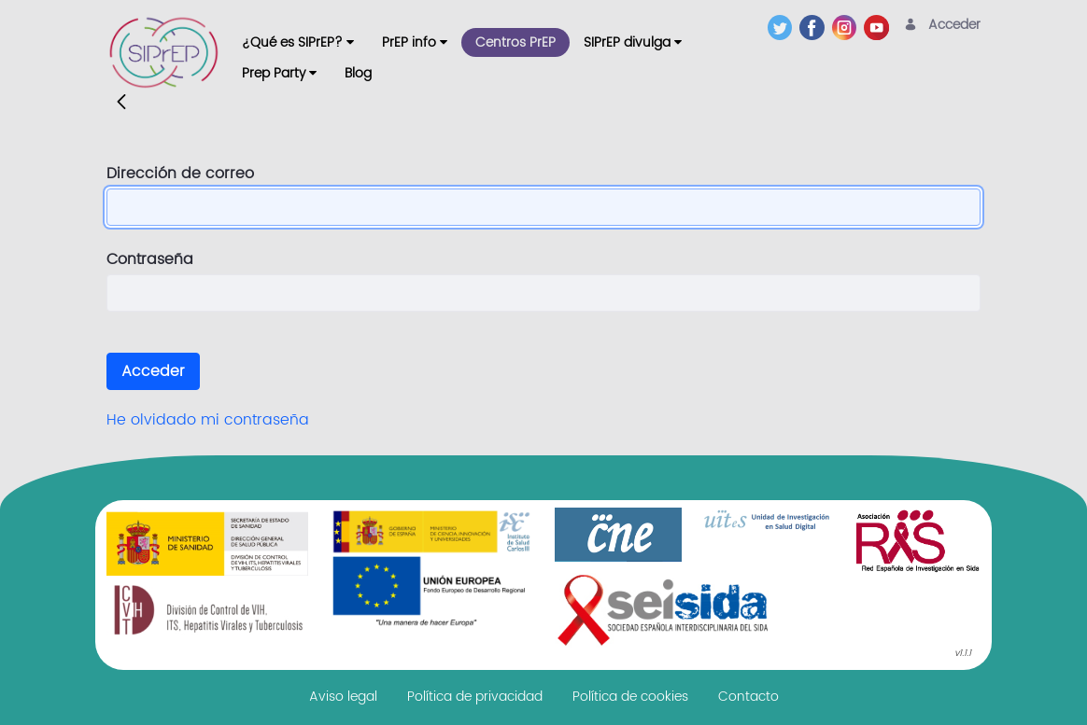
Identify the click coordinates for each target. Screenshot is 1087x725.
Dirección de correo (180, 173)
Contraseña (149, 259)
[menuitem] (298, 42)
